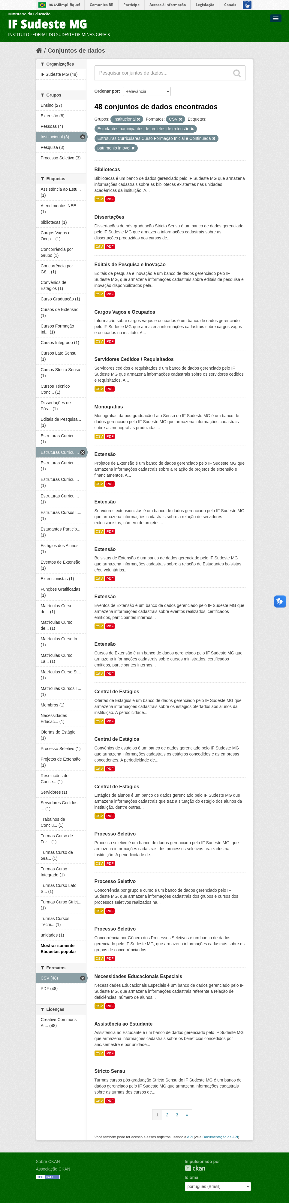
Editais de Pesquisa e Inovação (130, 264)
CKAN (195, 1168)
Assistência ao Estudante (124, 1023)
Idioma (191, 1177)
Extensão (105, 454)
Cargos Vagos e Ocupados (125, 312)
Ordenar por (107, 91)
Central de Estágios (117, 691)
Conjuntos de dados (76, 50)
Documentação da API (220, 1137)
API (190, 1137)
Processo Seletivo (115, 833)
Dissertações (110, 217)
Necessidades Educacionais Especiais (138, 976)
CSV (99, 199)
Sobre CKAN (48, 1161)
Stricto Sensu (110, 1071)
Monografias (109, 406)
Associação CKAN (53, 1169)
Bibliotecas (107, 169)
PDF (110, 199)
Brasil (55, 5)
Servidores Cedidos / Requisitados (134, 359)
